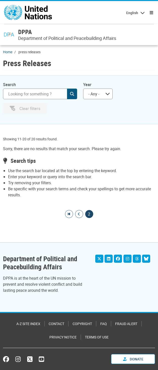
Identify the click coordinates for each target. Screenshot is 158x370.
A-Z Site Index (28, 323)
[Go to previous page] (79, 214)
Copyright (82, 323)
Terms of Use (97, 337)
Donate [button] (133, 359)
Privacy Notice (63, 337)
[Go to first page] (69, 214)
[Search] (40, 94)
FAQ (103, 323)
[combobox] (97, 94)
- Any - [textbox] (93, 94)
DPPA (25, 32)
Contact (56, 323)
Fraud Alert (126, 323)
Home (7, 51)
